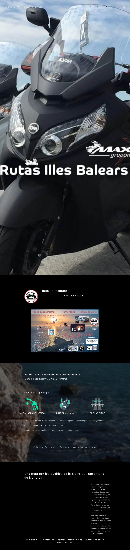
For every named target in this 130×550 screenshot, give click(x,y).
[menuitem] (74, 6)
